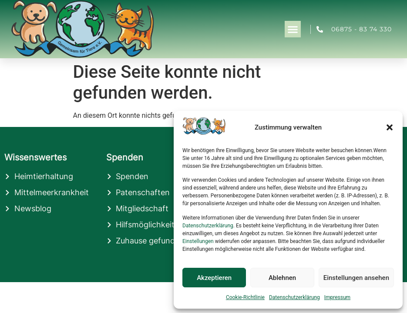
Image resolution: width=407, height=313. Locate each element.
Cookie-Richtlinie (245, 297)
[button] (389, 127)
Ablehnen (282, 278)
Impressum (337, 297)
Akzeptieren (214, 278)
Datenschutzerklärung (207, 226)
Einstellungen (198, 241)
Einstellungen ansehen (356, 278)
